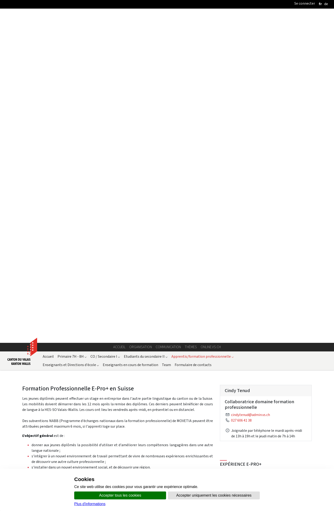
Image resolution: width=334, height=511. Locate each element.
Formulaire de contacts (193, 76)
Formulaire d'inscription (41, 245)
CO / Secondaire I (105, 67)
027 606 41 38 (241, 131)
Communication (168, 58)
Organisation (140, 58)
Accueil (119, 58)
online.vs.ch (211, 58)
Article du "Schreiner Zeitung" (252, 446)
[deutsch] (326, 3)
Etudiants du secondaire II (146, 67)
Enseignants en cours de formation (130, 76)
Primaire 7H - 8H (72, 67)
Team (166, 76)
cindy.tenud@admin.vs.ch (250, 126)
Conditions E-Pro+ (265, 297)
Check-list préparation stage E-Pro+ (265, 276)
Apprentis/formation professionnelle (202, 67)
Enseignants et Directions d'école (71, 76)
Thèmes (191, 58)
